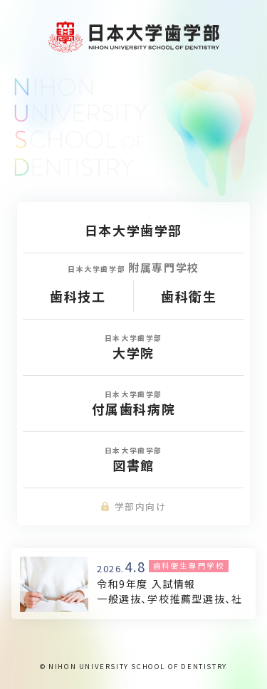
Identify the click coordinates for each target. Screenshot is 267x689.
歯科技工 (77, 296)
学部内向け (133, 506)
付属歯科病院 (133, 403)
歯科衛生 (188, 296)
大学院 (133, 347)
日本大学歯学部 (133, 230)
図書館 (133, 459)
